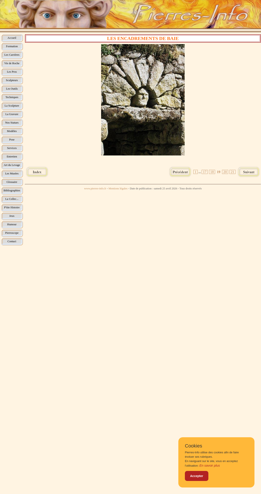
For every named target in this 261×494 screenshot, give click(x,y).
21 (232, 172)
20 (225, 172)
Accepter (196, 476)
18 (212, 172)
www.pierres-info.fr (95, 188)
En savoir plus (209, 465)
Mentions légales (118, 188)
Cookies (193, 446)
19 (218, 172)
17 (204, 172)
